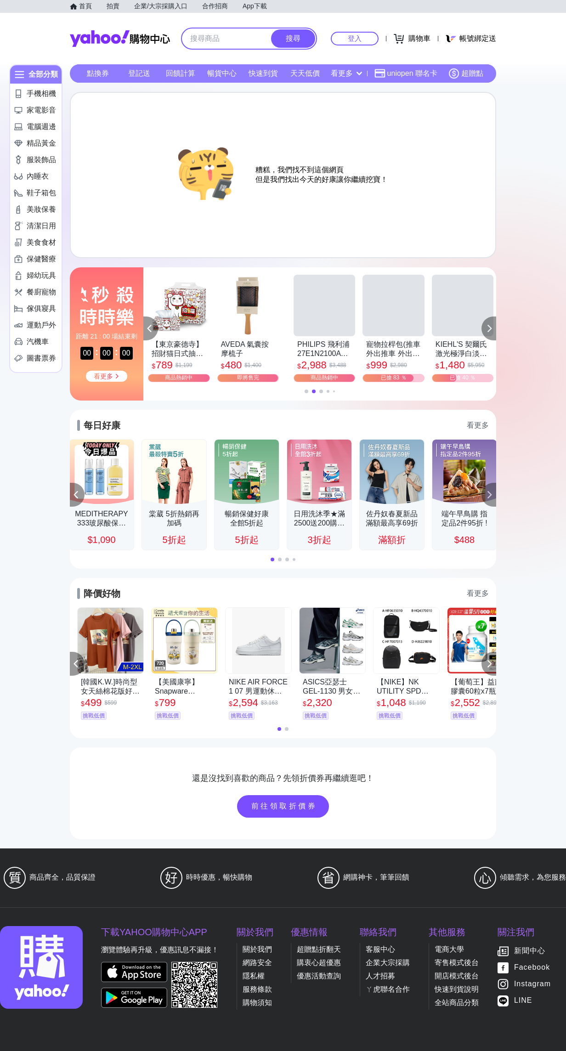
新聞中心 (529, 951)
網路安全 (257, 962)
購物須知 (257, 1002)
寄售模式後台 (457, 962)
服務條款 (257, 989)
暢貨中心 (222, 73)
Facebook (532, 968)
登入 (355, 38)
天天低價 (305, 73)
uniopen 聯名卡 (405, 73)
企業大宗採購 (388, 962)
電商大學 (449, 949)
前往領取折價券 (284, 806)
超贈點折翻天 (319, 949)
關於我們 (257, 949)
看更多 (346, 73)
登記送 (139, 73)
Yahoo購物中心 (120, 39)
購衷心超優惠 (319, 962)
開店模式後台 (457, 976)
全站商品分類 (457, 1002)
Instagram (532, 984)
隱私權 (254, 976)
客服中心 (380, 949)
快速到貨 (263, 73)
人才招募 (380, 976)
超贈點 (465, 73)
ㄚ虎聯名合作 (388, 989)
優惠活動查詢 (319, 976)
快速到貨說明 (457, 989)
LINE (523, 1001)
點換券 (98, 73)
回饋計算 (180, 73)
